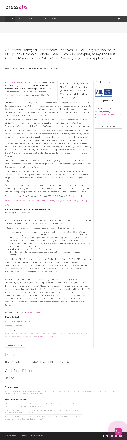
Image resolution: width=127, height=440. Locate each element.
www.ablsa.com (34, 312)
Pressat (24, 435)
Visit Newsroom (108, 126)
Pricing (30, 18)
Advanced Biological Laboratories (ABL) (22, 82)
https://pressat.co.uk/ (47, 336)
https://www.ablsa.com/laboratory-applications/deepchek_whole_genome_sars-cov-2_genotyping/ (46, 200)
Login (53, 18)
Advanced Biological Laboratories (19, 321)
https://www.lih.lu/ (43, 223)
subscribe (24, 336)
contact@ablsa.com (13, 325)
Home (10, 18)
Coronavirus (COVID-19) (15, 345)
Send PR (42, 18)
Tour (19, 18)
